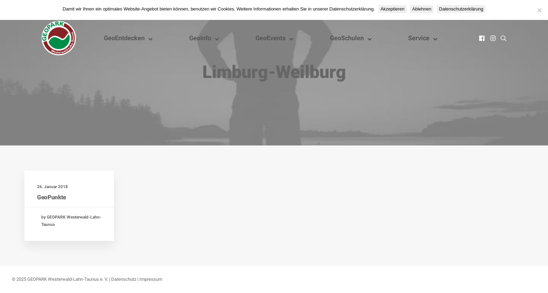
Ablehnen (421, 9)
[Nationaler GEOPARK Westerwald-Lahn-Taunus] (58, 38)
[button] (482, 38)
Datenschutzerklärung (461, 9)
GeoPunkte (51, 197)
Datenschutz (123, 279)
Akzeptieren (393, 9)
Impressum (150, 279)
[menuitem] (482, 38)
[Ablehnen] (539, 10)
